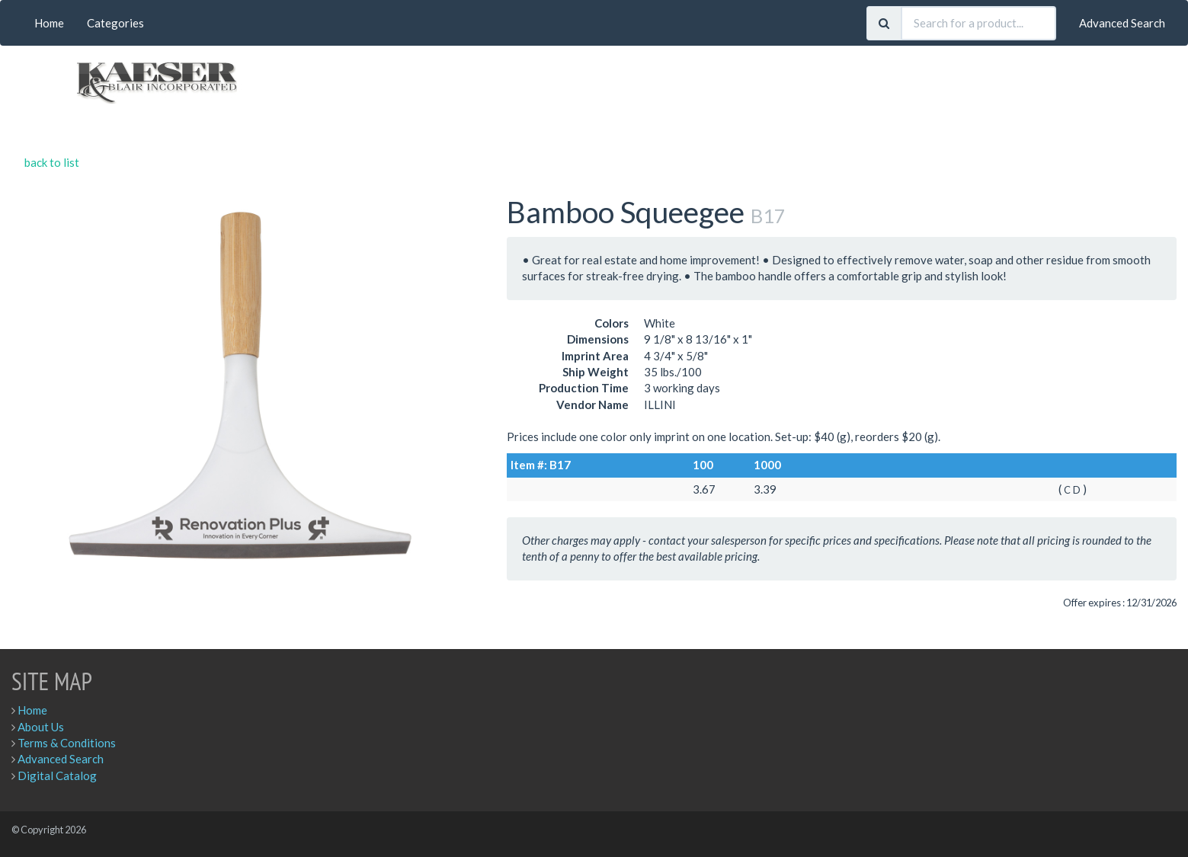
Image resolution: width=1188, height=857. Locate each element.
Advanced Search (1122, 23)
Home (49, 23)
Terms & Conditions (67, 743)
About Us (41, 727)
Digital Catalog (57, 775)
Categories (115, 23)
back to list (51, 162)
